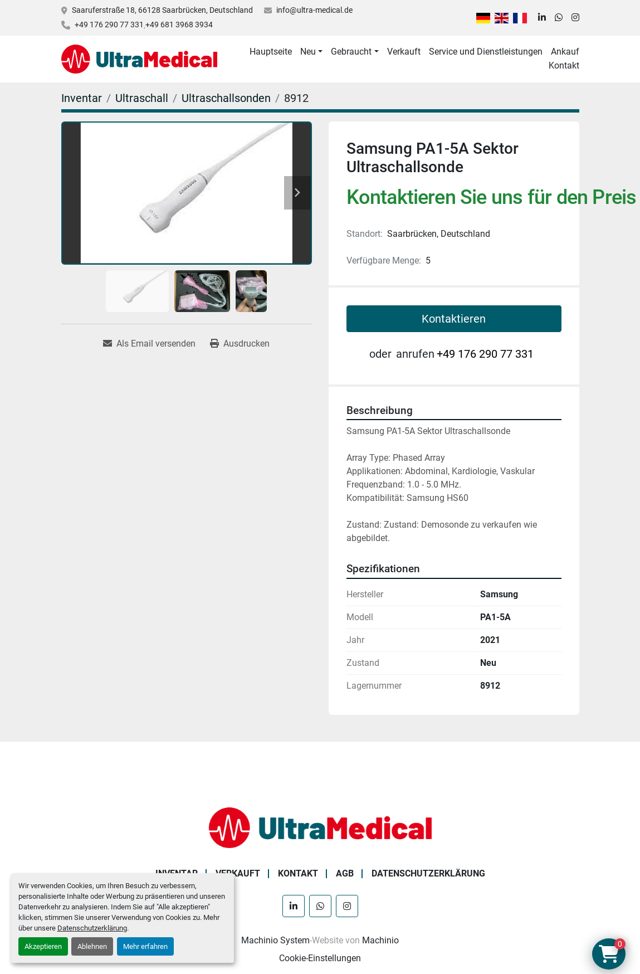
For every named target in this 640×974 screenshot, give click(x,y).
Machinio (380, 940)
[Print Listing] (240, 343)
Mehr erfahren (145, 946)
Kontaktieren (454, 318)
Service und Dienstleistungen (486, 51)
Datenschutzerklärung (92, 928)
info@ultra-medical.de (314, 10)
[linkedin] (542, 18)
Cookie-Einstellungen (320, 958)
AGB (345, 873)
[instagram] (575, 18)
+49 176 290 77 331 (109, 24)
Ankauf (565, 51)
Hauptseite (271, 51)
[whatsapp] (559, 18)
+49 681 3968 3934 (179, 24)
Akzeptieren (43, 946)
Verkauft (404, 51)
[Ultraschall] (141, 98)
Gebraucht (351, 51)
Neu (308, 51)
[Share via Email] (149, 343)
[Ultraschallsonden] (226, 98)
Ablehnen (92, 946)
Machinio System (275, 940)
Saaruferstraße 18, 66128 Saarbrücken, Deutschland (162, 10)
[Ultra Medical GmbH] (320, 827)
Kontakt (564, 65)
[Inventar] (81, 98)
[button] (311, 52)
